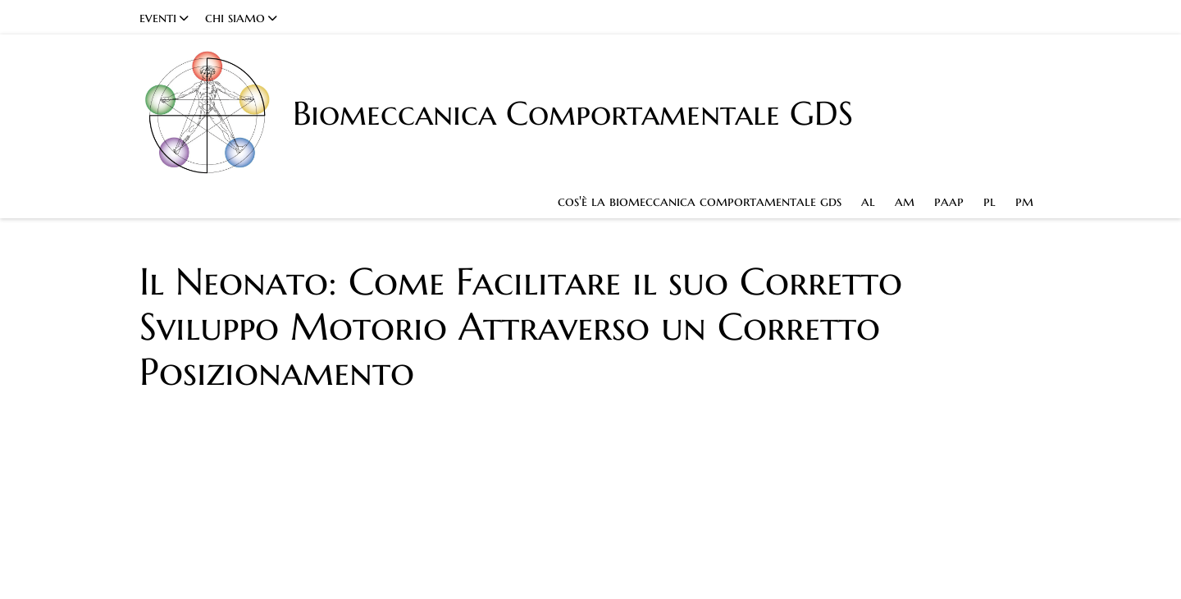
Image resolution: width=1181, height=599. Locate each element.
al (868, 201)
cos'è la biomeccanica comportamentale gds (699, 201)
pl (989, 201)
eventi (157, 17)
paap (949, 201)
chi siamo (235, 17)
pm (1024, 201)
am (904, 201)
